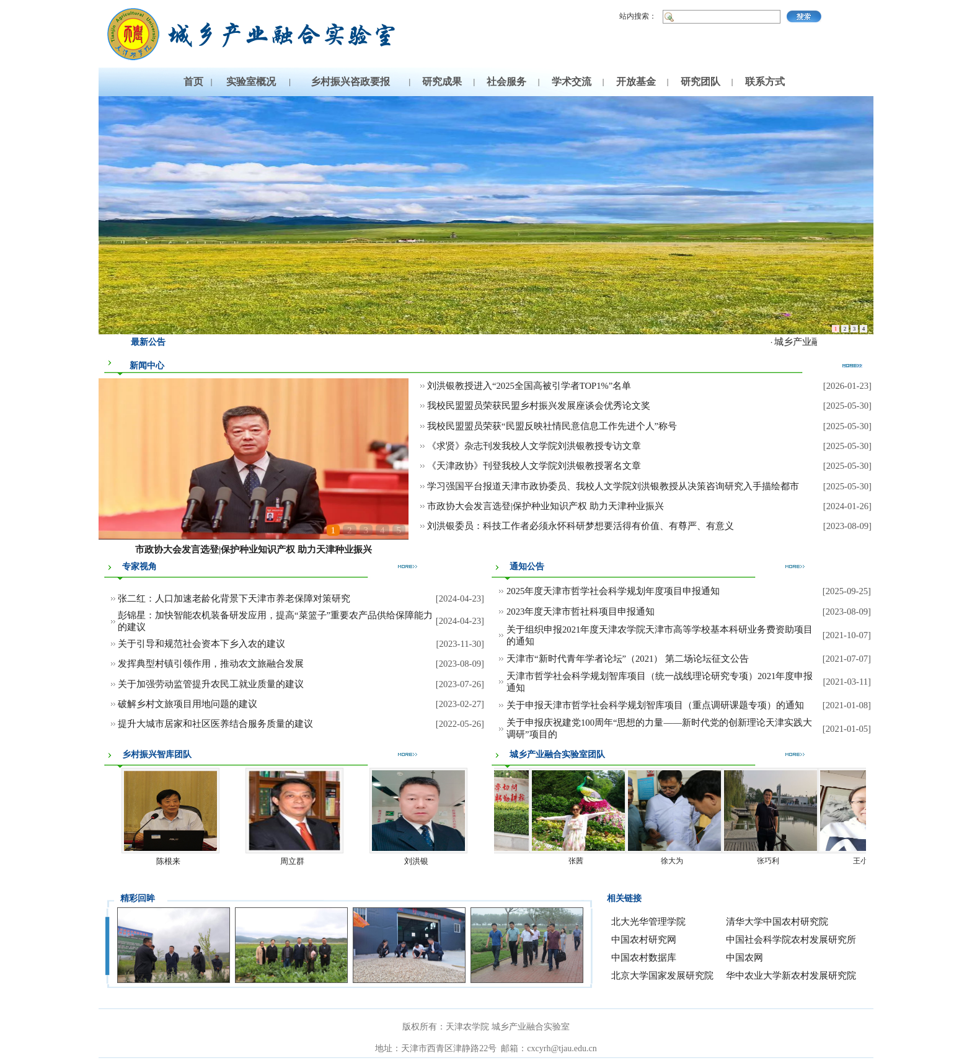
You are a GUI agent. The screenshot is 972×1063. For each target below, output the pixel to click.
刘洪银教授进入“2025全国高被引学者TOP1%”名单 (529, 386)
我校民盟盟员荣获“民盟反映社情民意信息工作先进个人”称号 (552, 426)
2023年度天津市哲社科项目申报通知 (580, 611)
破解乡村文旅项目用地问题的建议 (187, 704)
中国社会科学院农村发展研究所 (791, 940)
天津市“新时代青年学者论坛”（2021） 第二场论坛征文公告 (627, 659)
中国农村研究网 (643, 940)
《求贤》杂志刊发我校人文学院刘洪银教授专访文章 (534, 446)
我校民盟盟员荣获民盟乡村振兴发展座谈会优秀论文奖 (538, 406)
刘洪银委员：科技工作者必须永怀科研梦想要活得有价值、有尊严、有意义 (580, 526)
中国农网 (744, 958)
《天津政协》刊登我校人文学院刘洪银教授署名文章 (534, 466)
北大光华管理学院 (648, 922)
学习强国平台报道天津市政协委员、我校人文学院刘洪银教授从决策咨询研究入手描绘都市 (613, 486)
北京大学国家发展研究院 (662, 976)
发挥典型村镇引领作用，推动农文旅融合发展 (211, 664)
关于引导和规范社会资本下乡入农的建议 (201, 644)
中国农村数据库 (643, 958)
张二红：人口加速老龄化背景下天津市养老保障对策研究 (234, 598)
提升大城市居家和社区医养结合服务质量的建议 (215, 724)
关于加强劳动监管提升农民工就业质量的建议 (211, 684)
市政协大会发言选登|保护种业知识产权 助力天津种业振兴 (253, 549)
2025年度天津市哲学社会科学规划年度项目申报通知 (613, 591)
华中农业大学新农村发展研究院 (791, 976)
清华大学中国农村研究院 (777, 922)
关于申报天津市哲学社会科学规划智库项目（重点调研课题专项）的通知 (655, 705)
